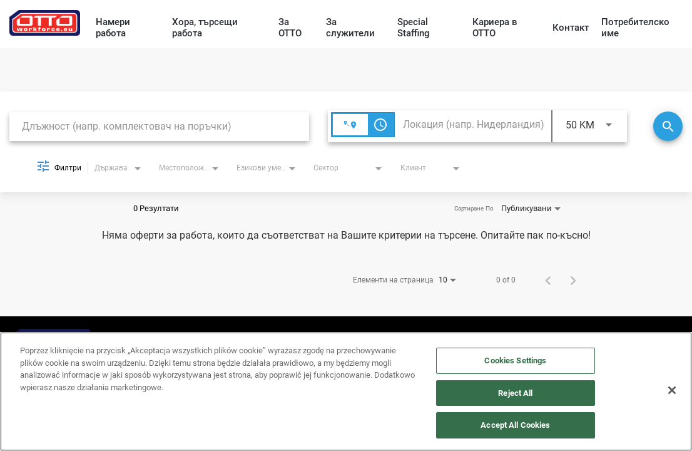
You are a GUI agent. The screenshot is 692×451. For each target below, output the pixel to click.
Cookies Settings (515, 360)
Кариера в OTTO (494, 27)
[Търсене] (668, 126)
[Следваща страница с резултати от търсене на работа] (573, 280)
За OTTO (290, 27)
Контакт (570, 27)
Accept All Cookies (515, 425)
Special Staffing (413, 27)
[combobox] (159, 126)
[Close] (672, 390)
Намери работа (113, 27)
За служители (350, 27)
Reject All (515, 393)
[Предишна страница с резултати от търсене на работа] (548, 280)
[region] (346, 391)
